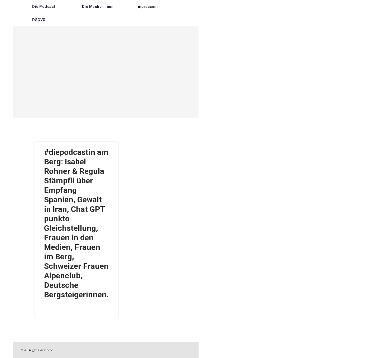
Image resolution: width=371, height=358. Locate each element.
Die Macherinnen (98, 6)
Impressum (147, 6)
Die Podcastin (45, 6)
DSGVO (39, 20)
